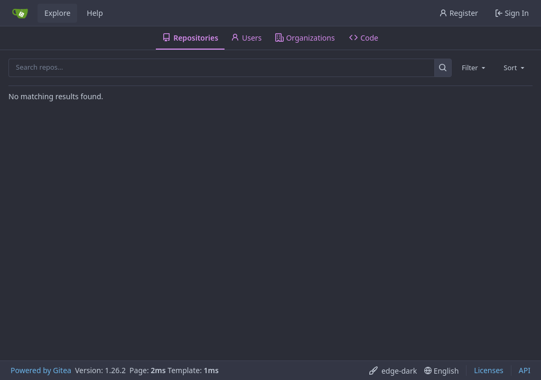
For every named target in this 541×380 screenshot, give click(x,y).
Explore (57, 13)
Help (95, 13)
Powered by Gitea (41, 370)
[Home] (20, 13)
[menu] (393, 371)
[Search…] (443, 68)
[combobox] (474, 68)
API (524, 370)
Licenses (488, 370)
